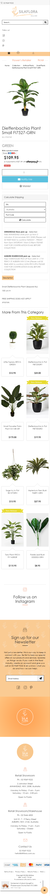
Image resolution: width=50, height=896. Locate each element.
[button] (25, 186)
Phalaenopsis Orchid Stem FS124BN (24, 885)
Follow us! (6, 30)
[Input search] (22, 22)
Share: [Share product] (9, 153)
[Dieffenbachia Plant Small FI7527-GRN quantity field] (25, 172)
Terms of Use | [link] (9, 872)
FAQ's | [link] (42, 872)
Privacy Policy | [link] (20, 872)
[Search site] (45, 22)
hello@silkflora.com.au (25, 853)
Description (8, 278)
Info (40, 162)
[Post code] (25, 215)
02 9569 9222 (7, 2)
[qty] (25, 204)
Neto (34, 879)
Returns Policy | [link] (33, 872)
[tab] (8, 278)
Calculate (25, 220)
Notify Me (25, 179)
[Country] (25, 209)
